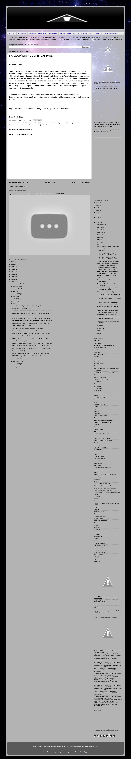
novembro (100, 227)
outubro (99, 229)
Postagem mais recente (18, 182)
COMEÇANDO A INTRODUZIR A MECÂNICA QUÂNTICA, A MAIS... (31, 313)
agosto (99, 234)
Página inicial (50, 182)
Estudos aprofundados (100, 415)
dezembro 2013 (17, 284)
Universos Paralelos (99, 552)
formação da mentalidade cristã (103, 440)
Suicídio (96, 538)
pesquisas (97, 507)
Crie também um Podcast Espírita (21, 336)
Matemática (97, 472)
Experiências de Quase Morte (102, 422)
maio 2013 (16, 301)
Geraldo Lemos (98, 443)
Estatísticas (97, 413)
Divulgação (97, 395)
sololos (73, 752)
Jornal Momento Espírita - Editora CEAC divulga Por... (27, 306)
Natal (95, 481)
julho (98, 237)
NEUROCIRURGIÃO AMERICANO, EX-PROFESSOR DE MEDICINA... (32, 321)
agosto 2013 (16, 294)
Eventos (96, 418)
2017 (12, 271)
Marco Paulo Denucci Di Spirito (103, 467)
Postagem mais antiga (81, 182)
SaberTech (97, 532)
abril (98, 244)
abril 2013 (16, 303)
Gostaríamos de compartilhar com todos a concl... (26, 341)
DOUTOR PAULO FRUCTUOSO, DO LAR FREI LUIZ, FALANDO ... (31, 338)
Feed (95, 431)
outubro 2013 (17, 289)
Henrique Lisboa (98, 449)
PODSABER (97, 509)
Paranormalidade (99, 501)
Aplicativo (96, 356)
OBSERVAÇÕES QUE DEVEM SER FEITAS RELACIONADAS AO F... (32, 348)
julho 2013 (16, 296)
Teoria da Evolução (99, 543)
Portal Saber (97, 514)
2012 (12, 367)
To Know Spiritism (99, 547)
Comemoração (98, 381)
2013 (12, 281)
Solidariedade (98, 536)
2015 (12, 276)
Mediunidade (97, 479)
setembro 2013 (17, 291)
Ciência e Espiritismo (100, 377)
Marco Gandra (98, 463)
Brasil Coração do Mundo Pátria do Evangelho (107, 368)
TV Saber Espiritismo (100, 550)
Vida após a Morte (99, 557)
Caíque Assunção (99, 370)
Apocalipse (97, 359)
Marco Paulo (97, 465)
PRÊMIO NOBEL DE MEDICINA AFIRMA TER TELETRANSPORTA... (32, 353)
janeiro (99, 330)
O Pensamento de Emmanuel (102, 486)
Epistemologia (98, 406)
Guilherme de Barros (100, 447)
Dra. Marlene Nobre (99, 397)
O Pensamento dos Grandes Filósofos (105, 490)
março (99, 325)
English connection (99, 404)
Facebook (97, 424)
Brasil (95, 366)
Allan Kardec (97, 352)
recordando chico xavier (100, 520)
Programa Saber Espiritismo (102, 518)
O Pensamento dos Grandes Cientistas (105, 488)
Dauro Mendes (78, 123)
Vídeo (95, 559)
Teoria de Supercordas (100, 541)
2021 (12, 262)
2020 (12, 264)
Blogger (85, 752)
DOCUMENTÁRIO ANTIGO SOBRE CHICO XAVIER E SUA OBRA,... (32, 323)
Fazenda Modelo (98, 429)
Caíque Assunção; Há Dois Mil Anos (104, 372)
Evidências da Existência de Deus (19, 125)
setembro (100, 232)
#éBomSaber (97, 341)
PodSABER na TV (99, 511)
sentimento (97, 534)
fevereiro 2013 (17, 361)
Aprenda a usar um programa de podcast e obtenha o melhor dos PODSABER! (37, 194)
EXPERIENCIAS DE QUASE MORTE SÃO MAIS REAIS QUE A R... (31, 333)
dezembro (100, 224)
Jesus (95, 454)
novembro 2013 (17, 286)
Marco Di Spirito (98, 461)
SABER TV (97, 529)
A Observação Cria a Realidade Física (27, 123)
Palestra (96, 498)
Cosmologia (70, 123)
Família (96, 427)
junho (99, 239)
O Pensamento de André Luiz (102, 483)
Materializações (98, 477)
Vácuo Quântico (50, 125)
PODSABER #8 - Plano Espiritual (21, 308)
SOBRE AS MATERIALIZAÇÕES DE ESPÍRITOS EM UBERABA (30, 345)
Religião (96, 525)
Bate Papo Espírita (99, 363)
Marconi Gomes (98, 470)
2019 (12, 266)
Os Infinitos (97, 496)
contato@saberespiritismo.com (95, 39)
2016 (12, 274)
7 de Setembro (98, 343)
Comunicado (97, 384)
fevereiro (100, 328)
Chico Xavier (97, 375)
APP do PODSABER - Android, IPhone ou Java (25, 326)
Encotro (96, 402)
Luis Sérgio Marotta (99, 458)
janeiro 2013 (16, 364)
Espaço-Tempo (98, 408)
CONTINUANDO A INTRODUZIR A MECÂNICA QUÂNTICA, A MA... (31, 311)
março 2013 (16, 359)
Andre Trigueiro (98, 354)
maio (99, 242)
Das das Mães (98, 388)
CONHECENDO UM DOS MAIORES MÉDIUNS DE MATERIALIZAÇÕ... (32, 343)
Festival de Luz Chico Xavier (102, 433)
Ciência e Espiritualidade (59, 123)
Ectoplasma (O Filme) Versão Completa (23, 350)
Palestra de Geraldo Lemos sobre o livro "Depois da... (27, 331)
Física (95, 436)
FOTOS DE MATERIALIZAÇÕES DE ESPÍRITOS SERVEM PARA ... (31, 318)
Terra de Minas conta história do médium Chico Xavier (27, 328)
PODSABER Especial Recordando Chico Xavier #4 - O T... (28, 356)
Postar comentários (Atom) (21, 186)
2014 (12, 279)
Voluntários (97, 561)
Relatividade (97, 523)
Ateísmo (96, 361)
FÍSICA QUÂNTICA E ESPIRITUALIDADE (24, 316)
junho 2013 (16, 299)
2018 (12, 269)
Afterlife (96, 350)
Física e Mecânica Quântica (37, 125)
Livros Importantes (99, 456)
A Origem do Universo (45, 123)
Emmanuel (97, 400)
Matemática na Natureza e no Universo (105, 474)
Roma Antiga (97, 527)
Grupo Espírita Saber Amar (101, 445)
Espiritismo (97, 411)
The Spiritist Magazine (100, 545)
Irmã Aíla (96, 452)
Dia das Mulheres (99, 393)
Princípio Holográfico (100, 516)
